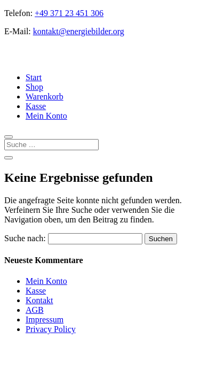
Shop (34, 86)
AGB (35, 309)
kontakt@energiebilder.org (78, 31)
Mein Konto (46, 115)
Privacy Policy (51, 329)
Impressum (44, 319)
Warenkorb (44, 96)
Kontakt (39, 300)
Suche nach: (25, 238)
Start (34, 77)
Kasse (36, 106)
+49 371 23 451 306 (69, 13)
